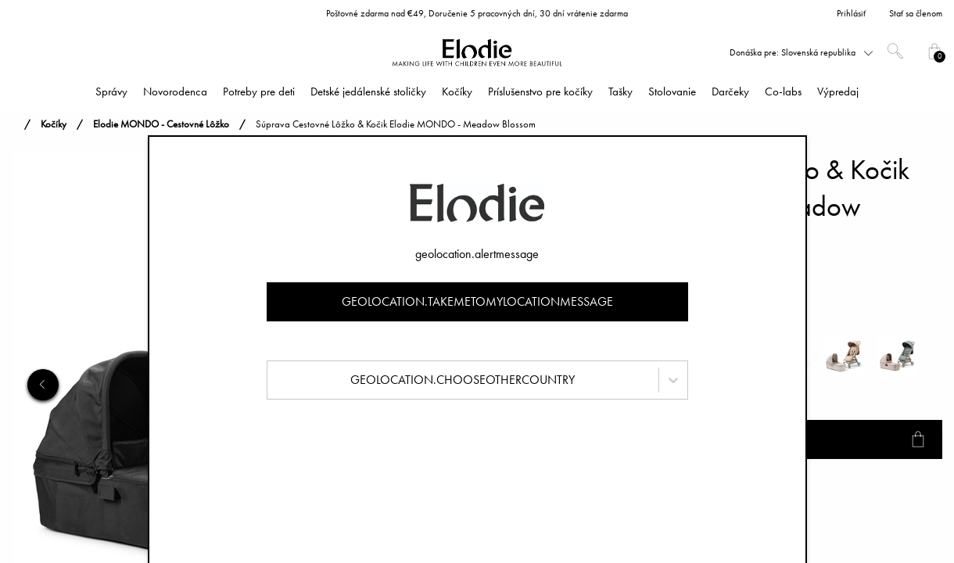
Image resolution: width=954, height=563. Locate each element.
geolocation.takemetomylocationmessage (477, 301)
